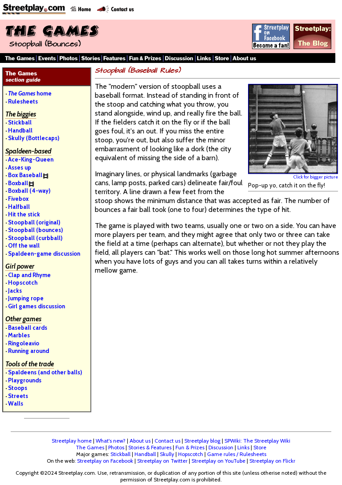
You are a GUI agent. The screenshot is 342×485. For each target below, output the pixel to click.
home (30, 93)
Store (259, 447)
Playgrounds (24, 380)
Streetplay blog (202, 440)
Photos (116, 447)
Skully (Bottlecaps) (33, 137)
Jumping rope (26, 298)
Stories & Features (149, 447)
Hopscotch (22, 282)
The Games (90, 447)
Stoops (17, 387)
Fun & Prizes (189, 447)
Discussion (220, 447)
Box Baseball (25, 174)
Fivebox (18, 198)
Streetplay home (72, 440)
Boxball (18, 183)
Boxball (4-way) (29, 190)
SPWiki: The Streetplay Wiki (257, 440)
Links (243, 447)
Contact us (167, 440)
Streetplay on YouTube (218, 460)
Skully (167, 454)
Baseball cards (27, 327)
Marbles (19, 335)
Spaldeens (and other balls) (45, 372)
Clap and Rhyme (29, 274)
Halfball (19, 206)
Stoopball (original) (34, 222)
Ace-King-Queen (30, 159)
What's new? (111, 440)
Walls (15, 403)
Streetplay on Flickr (272, 460)
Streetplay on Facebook (105, 460)
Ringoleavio (23, 343)
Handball (20, 130)
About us (140, 440)
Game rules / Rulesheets (236, 454)
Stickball (20, 122)
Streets (18, 395)
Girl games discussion (36, 306)
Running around (28, 350)
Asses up (19, 167)
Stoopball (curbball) (35, 237)
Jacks (15, 290)
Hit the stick (24, 214)
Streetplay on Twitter (162, 460)
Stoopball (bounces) (35, 229)
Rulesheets (23, 101)
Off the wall (24, 245)
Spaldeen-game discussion (44, 253)
